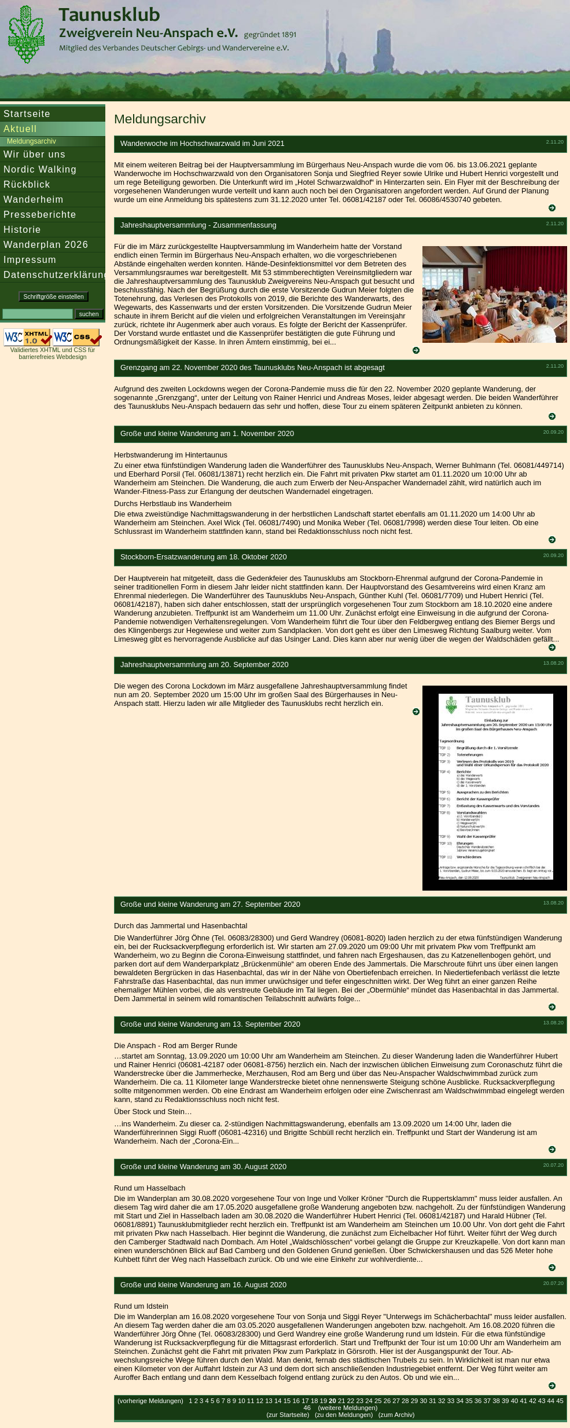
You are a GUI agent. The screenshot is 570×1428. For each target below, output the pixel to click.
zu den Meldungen (344, 1414)
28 (405, 1400)
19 (324, 1400)
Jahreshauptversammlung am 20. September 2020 (204, 664)
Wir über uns (34, 154)
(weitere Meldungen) (348, 1407)
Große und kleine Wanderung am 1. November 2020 (207, 433)
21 (341, 1400)
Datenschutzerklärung (56, 274)
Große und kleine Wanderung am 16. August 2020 (203, 1284)
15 (287, 1400)
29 (414, 1400)
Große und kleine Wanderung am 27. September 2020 (210, 904)
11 (251, 1400)
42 (532, 1400)
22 (351, 1400)
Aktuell (20, 128)
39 (505, 1400)
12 (260, 1400)
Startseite (27, 113)
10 (241, 1400)
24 (369, 1400)
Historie (22, 229)
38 (496, 1400)
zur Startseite (288, 1414)
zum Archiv (397, 1414)
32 (442, 1400)
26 (387, 1400)
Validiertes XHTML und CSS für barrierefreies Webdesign (52, 353)
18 (314, 1400)
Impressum (30, 259)
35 (469, 1400)
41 (523, 1400)
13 (269, 1400)
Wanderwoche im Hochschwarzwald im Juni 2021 (202, 143)
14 (278, 1400)
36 (478, 1400)
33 (451, 1400)
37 (487, 1400)
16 (296, 1400)
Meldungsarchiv (31, 141)
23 (359, 1400)
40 (514, 1400)
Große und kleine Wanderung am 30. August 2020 (203, 1166)
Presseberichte (39, 214)
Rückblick (26, 184)
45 (560, 1400)
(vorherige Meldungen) (150, 1400)
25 (378, 1400)
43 (542, 1400)
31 (432, 1400)
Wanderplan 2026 (46, 244)
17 (305, 1400)
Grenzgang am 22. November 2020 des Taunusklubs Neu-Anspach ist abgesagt (252, 367)
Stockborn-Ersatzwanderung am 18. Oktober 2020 (203, 556)
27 (396, 1400)
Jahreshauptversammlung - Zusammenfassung (198, 225)
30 (424, 1400)
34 (460, 1400)
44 (551, 1400)
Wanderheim (33, 199)
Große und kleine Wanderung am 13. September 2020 (210, 1024)
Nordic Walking (40, 169)
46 (307, 1407)
